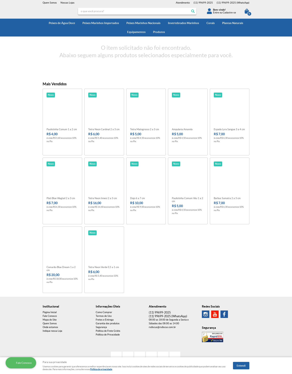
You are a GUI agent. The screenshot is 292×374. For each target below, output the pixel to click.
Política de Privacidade (108, 315)
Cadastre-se (229, 12)
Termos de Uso (104, 297)
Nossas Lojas (67, 2)
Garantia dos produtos (108, 304)
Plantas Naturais (232, 23)
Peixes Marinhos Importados (100, 23)
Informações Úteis (108, 287)
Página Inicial (50, 293)
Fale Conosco (50, 297)
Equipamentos (136, 32)
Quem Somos (50, 2)
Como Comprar (104, 293)
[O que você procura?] (193, 11)
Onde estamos (50, 308)
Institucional (51, 287)
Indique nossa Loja (52, 312)
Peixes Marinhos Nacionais (143, 23)
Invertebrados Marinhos (183, 23)
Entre (216, 12)
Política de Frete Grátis (108, 312)
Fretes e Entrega (105, 300)
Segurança (101, 308)
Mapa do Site (50, 300)
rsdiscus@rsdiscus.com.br (162, 308)
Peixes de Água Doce (62, 23)
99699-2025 (203, 2)
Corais (211, 23)
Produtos (159, 32)
